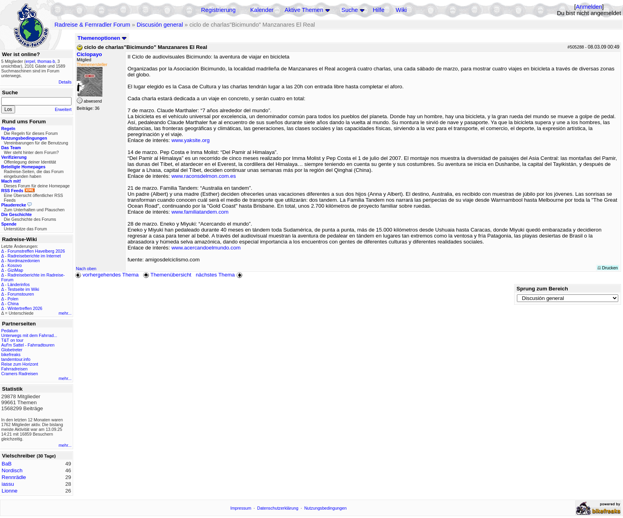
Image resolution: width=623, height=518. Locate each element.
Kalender (262, 10)
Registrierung (218, 10)
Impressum (241, 508)
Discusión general (160, 24)
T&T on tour (12, 340)
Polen (13, 298)
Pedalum (9, 330)
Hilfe (378, 10)
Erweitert (63, 109)
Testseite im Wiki (23, 289)
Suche (349, 10)
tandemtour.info (15, 359)
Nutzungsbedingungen (325, 508)
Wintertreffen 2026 (25, 308)
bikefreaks (11, 354)
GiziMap (15, 270)
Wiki (401, 10)
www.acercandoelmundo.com (205, 248)
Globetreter (11, 349)
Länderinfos (19, 284)
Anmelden (589, 7)
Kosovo (15, 265)
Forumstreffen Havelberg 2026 (36, 251)
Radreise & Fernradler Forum (92, 24)
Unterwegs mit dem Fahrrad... (29, 335)
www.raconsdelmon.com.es (203, 176)
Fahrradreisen (14, 368)
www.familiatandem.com (199, 212)
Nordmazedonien (24, 260)
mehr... (65, 313)
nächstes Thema (220, 275)
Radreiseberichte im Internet (34, 255)
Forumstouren (21, 294)
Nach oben (86, 268)
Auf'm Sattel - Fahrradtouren (27, 345)
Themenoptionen (102, 38)
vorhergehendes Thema (107, 275)
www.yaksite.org (190, 140)
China (13, 303)
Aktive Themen (303, 10)
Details (65, 82)
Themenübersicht (167, 275)
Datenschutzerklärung (277, 508)
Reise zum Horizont (19, 364)
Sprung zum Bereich (542, 289)
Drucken (608, 267)
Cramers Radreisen (19, 373)
